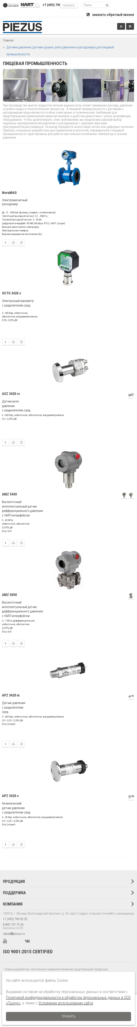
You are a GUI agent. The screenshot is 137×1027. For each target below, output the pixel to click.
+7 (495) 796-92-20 (15, 919)
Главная (8, 40)
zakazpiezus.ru (14, 934)
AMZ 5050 (9, 595)
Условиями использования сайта (66, 1003)
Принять (69, 1016)
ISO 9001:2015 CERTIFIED (28, 951)
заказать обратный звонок (110, 14)
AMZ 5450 (9, 494)
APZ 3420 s (10, 796)
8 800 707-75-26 (13, 924)
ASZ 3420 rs (11, 394)
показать (69, 5)
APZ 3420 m (10, 695)
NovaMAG (9, 193)
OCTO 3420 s (11, 293)
